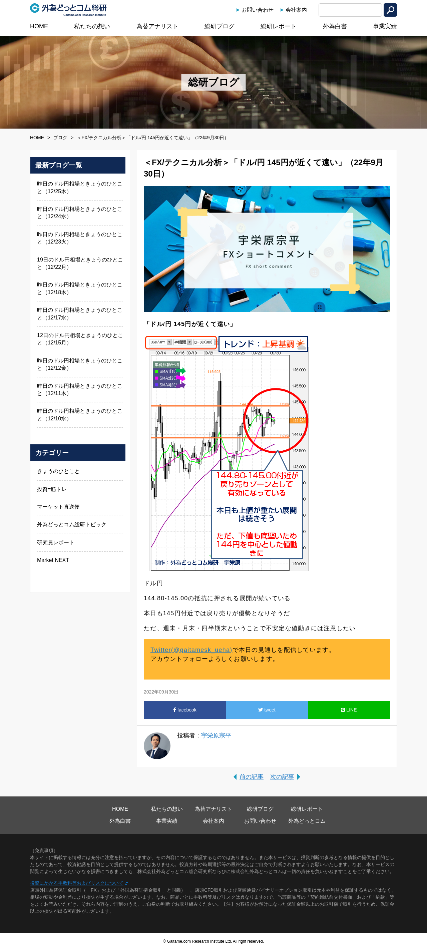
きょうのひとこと (58, 471)
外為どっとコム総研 (68, 9)
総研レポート (279, 26)
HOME (39, 26)
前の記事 (252, 777)
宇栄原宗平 (216, 735)
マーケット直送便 (58, 507)
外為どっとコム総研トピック (71, 524)
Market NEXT (53, 560)
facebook (184, 709)
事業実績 (385, 26)
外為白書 (335, 26)
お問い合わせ (258, 10)
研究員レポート (55, 542)
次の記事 (282, 777)
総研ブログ (219, 26)
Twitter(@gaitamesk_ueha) (191, 650)
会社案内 (296, 10)
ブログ (60, 137)
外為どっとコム (307, 821)
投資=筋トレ (52, 489)
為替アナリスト (157, 26)
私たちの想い (92, 26)
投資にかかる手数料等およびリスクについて (76, 883)
